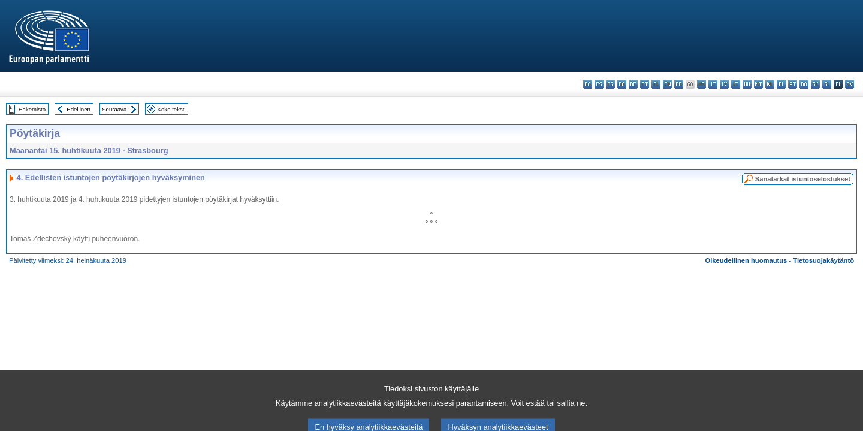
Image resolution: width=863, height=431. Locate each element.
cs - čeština (610, 84)
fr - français (678, 84)
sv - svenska (849, 84)
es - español (599, 84)
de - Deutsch (633, 84)
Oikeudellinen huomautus (746, 260)
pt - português (792, 84)
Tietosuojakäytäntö (823, 260)
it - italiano (712, 84)
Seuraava (114, 109)
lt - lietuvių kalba (735, 84)
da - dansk (621, 84)
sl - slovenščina (826, 84)
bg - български (587, 84)
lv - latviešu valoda (724, 84)
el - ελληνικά (655, 84)
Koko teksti (172, 109)
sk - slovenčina (815, 84)
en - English (667, 84)
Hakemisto (32, 109)
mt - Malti (758, 84)
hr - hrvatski (701, 84)
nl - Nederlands (769, 84)
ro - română (803, 84)
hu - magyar (747, 84)
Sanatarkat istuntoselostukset (802, 179)
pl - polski (781, 84)
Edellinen (78, 109)
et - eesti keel (644, 84)
